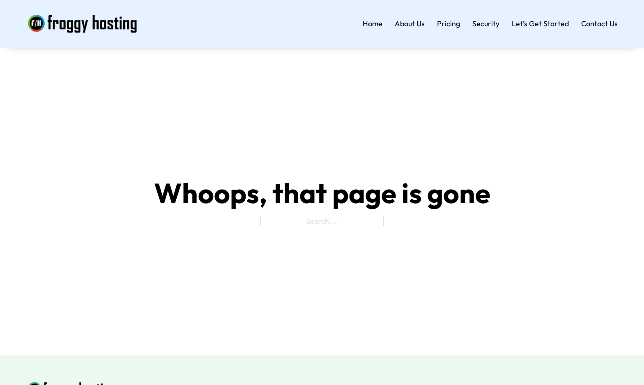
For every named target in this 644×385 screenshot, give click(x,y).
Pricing (448, 23)
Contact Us (599, 23)
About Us (410, 23)
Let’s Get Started (540, 23)
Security (485, 23)
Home (372, 23)
